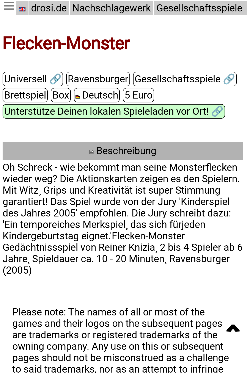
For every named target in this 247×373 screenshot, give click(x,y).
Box (60, 95)
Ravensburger (96, 79)
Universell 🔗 (32, 79)
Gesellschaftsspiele (198, 8)
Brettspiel (24, 95)
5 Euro (137, 95)
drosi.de (49, 8)
